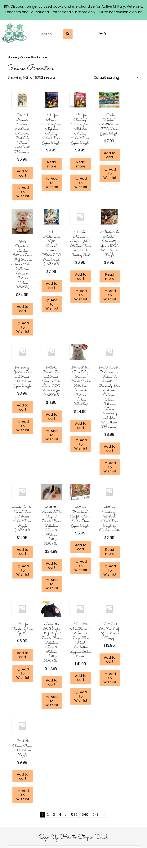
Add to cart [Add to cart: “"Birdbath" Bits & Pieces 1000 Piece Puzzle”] (22, 776)
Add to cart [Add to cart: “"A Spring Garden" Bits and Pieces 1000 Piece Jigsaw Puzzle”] (22, 407)
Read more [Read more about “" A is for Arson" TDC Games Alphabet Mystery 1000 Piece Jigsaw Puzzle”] (51, 164)
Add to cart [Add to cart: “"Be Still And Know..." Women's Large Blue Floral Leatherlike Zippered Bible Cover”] (81, 677)
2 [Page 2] (48, 814)
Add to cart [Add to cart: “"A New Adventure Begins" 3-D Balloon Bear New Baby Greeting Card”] (81, 276)
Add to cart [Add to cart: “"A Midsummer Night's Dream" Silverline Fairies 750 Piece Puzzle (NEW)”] (51, 285)
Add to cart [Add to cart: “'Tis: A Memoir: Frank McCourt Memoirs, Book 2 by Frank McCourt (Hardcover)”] (22, 173)
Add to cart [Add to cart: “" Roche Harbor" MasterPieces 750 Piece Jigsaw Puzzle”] (109, 154)
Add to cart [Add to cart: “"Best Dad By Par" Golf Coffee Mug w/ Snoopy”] (109, 659)
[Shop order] (116, 77)
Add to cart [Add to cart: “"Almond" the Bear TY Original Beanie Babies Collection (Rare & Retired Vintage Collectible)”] (81, 425)
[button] (22, 192)
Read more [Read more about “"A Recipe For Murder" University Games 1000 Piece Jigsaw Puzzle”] (109, 276)
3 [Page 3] (54, 814)
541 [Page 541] (95, 814)
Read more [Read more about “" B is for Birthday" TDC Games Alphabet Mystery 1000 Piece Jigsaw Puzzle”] (80, 164)
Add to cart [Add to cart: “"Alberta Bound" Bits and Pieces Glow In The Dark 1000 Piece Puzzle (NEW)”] (51, 416)
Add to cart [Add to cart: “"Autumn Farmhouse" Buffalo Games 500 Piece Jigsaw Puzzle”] (81, 547)
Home (12, 57)
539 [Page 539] (74, 814)
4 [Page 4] (60, 814)
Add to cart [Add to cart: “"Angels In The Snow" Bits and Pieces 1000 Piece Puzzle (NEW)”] (22, 551)
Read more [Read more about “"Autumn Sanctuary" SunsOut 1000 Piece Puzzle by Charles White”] (109, 551)
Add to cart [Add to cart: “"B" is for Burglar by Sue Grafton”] (22, 654)
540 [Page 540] (85, 814)
